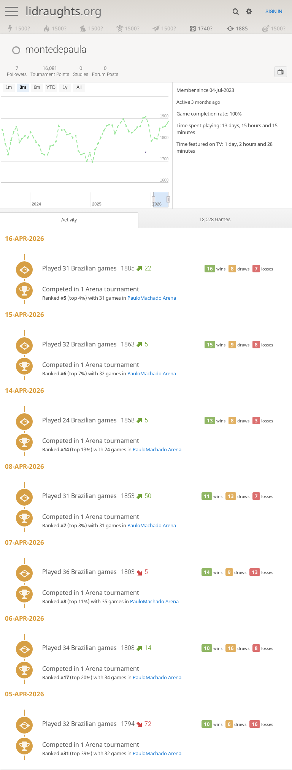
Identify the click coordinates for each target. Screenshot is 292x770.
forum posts (105, 71)
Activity (69, 220)
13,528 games (215, 220)
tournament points (49, 71)
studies (80, 71)
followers (17, 71)
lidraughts (63, 11)
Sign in (273, 11)
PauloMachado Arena (151, 297)
